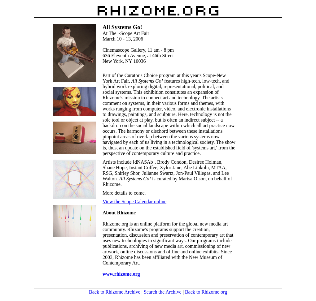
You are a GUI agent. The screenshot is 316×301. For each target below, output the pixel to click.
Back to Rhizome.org (206, 292)
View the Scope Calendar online (134, 201)
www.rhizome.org (121, 274)
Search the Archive (163, 292)
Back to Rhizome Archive (114, 292)
